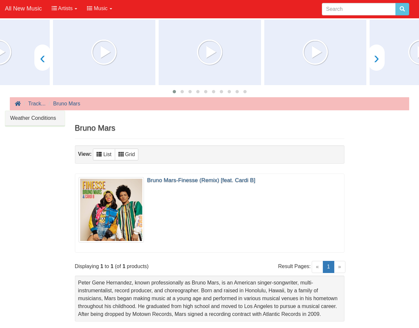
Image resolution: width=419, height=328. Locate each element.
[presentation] (42, 58)
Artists (64, 8)
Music (99, 8)
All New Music (23, 8)
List (103, 154)
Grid (126, 154)
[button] (174, 91)
